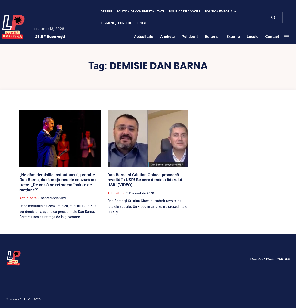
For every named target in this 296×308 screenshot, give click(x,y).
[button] (273, 17)
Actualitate (28, 198)
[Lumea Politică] (14, 257)
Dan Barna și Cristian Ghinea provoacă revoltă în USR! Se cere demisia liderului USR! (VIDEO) (145, 179)
